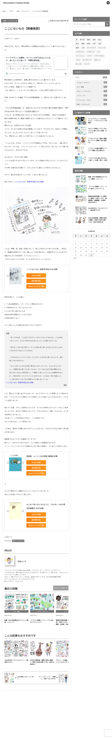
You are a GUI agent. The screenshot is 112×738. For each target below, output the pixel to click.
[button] (103, 2)
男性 (77, 44)
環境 (82, 44)
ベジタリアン (80, 52)
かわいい (97, 60)
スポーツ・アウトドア (92, 91)
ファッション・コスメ (92, 100)
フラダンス (90, 52)
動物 (77, 48)
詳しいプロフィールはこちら (13, 581)
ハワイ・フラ (92, 95)
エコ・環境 (92, 87)
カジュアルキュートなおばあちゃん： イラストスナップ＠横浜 (97, 121)
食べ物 (82, 40)
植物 (88, 44)
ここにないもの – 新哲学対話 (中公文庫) (19, 382)
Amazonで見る (36, 275)
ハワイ (89, 56)
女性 (99, 44)
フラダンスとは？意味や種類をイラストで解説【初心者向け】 (97, 140)
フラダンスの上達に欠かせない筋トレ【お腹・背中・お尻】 (98, 159)
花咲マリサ (9, 38)
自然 (94, 40)
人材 (82, 48)
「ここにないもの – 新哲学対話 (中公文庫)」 (29, 181)
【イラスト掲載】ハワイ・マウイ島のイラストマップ (97, 187)
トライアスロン (99, 56)
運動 (88, 40)
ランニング (101, 48)
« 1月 (74, 258)
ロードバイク (91, 48)
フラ (98, 52)
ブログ (91, 77)
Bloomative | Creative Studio (16, 2)
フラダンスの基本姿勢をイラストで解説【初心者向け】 (97, 149)
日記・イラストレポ (10, 21)
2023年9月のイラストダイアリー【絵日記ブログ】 (98, 209)
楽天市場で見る (36, 281)
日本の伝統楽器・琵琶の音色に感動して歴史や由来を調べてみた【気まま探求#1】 (97, 220)
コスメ (78, 60)
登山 (99, 40)
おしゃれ (79, 64)
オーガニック (87, 60)
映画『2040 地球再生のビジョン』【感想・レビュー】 (97, 178)
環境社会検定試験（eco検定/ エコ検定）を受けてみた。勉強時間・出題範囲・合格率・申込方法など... (97, 199)
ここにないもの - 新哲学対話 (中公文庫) (42, 269)
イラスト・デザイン (92, 82)
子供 (94, 44)
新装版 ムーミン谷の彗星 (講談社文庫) (42, 456)
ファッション (80, 56)
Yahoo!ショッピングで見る (36, 286)
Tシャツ (86, 64)
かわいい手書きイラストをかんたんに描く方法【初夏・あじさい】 (97, 130)
